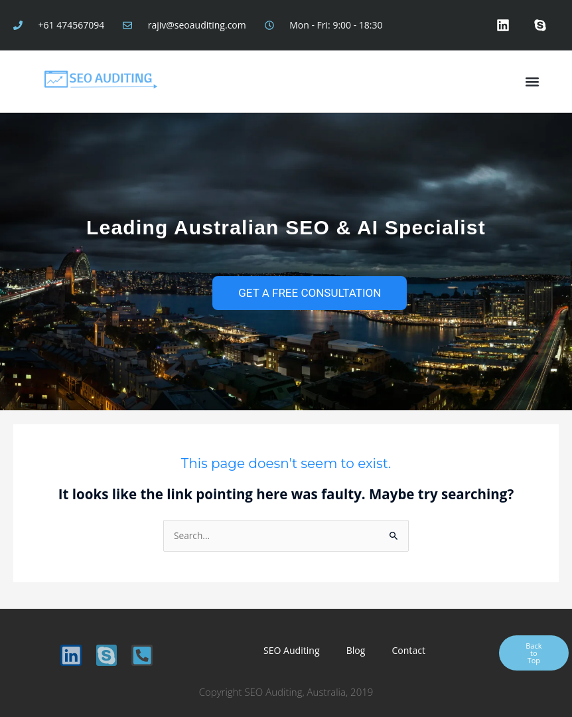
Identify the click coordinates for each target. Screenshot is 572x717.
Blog (355, 650)
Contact (407, 650)
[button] (532, 81)
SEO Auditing (292, 650)
